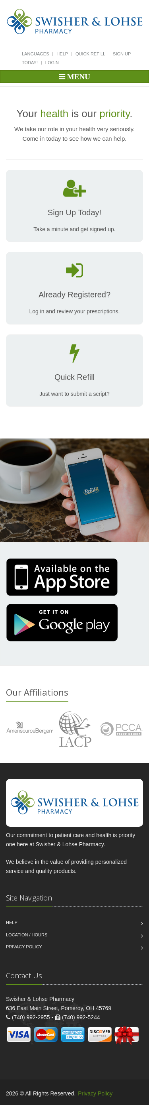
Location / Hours (26, 934)
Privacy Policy (24, 946)
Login (52, 62)
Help (62, 53)
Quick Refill (90, 53)
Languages (35, 53)
